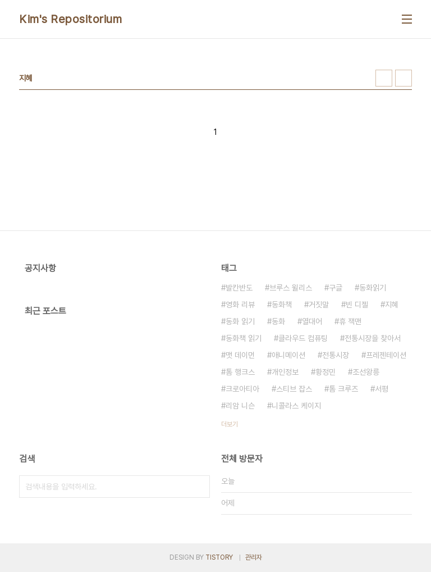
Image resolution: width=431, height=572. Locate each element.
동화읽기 (372, 287)
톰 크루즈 (343, 388)
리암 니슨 (240, 405)
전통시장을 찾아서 (373, 338)
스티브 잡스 (294, 388)
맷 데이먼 (240, 355)
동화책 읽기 (244, 338)
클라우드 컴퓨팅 (303, 338)
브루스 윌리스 (290, 287)
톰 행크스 (240, 371)
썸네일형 (383, 78)
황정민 (325, 371)
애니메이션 (288, 355)
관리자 (253, 557)
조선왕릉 (365, 371)
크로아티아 (242, 388)
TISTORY (219, 557)
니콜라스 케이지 (296, 405)
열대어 (312, 321)
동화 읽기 (240, 321)
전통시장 (335, 355)
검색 (198, 486)
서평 (381, 388)
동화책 (282, 304)
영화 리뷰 (240, 304)
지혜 (391, 304)
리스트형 (403, 78)
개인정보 (285, 371)
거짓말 (319, 304)
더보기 (229, 424)
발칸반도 (239, 287)
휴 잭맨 (350, 321)
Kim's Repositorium (70, 19)
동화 (278, 321)
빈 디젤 (357, 304)
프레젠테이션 (386, 355)
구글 (335, 287)
